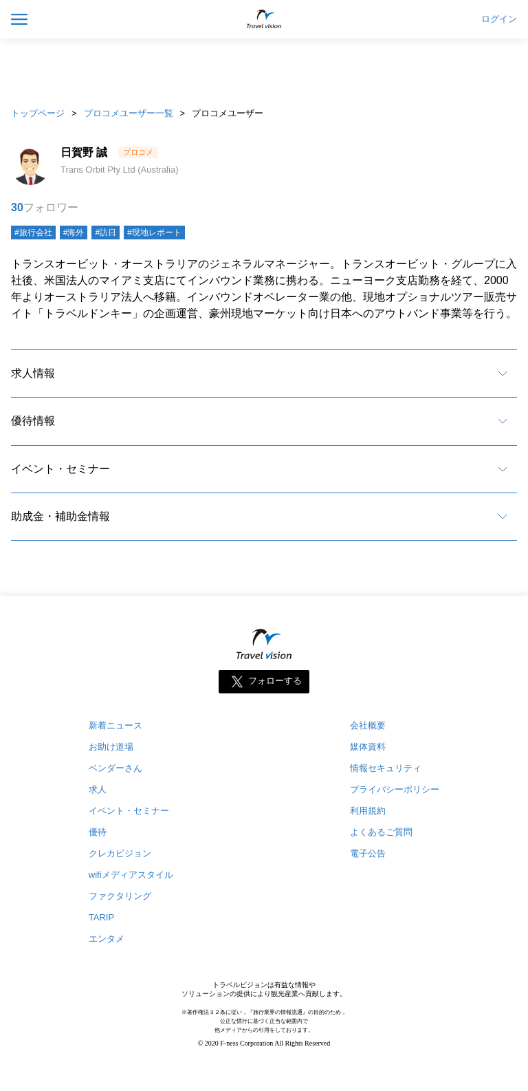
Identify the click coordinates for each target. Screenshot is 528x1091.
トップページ (38, 113)
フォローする (275, 681)
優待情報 (33, 420)
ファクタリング (120, 896)
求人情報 (33, 373)
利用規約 (368, 811)
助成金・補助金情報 (60, 516)
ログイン (499, 19)
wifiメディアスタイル (131, 874)
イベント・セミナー (60, 469)
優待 (98, 832)
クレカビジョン (120, 853)
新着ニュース (115, 725)
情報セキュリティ (385, 768)
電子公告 (368, 853)
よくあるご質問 (381, 832)
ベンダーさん (115, 768)
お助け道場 (111, 747)
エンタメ (106, 938)
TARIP (101, 917)
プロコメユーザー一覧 (128, 113)
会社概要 (368, 725)
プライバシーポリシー (394, 789)
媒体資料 (368, 747)
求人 (98, 789)
